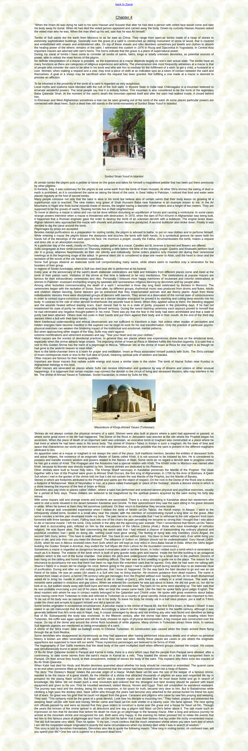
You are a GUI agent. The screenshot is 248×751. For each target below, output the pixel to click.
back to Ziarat (124, 4)
